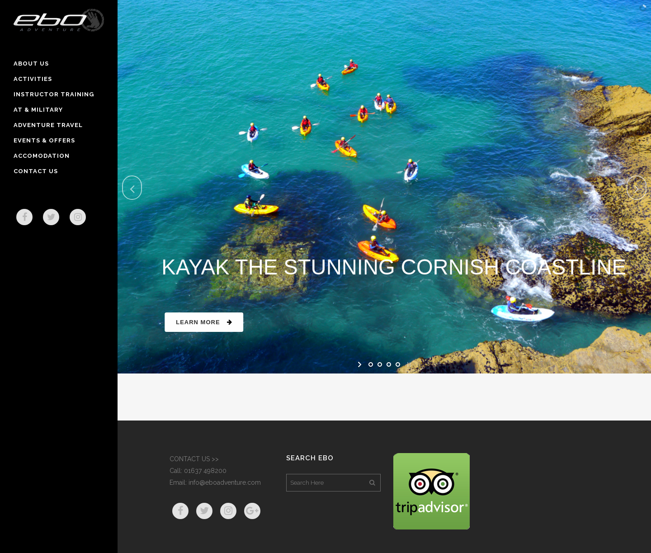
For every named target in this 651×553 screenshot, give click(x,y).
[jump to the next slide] (636, 187)
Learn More (215, 322)
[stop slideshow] (408, 364)
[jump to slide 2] (379, 364)
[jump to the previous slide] (132, 187)
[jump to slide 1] (370, 364)
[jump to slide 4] (397, 364)
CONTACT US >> (194, 459)
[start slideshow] (360, 364)
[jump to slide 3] (388, 364)
